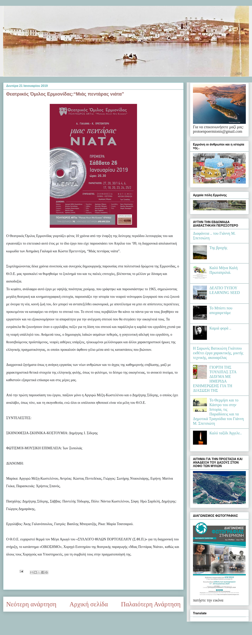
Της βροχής (218, 248)
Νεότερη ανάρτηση (31, 604)
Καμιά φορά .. (220, 328)
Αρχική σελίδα (88, 604)
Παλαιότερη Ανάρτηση (151, 604)
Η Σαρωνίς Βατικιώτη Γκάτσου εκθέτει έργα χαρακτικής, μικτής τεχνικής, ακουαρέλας (218, 353)
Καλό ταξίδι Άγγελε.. (225, 433)
